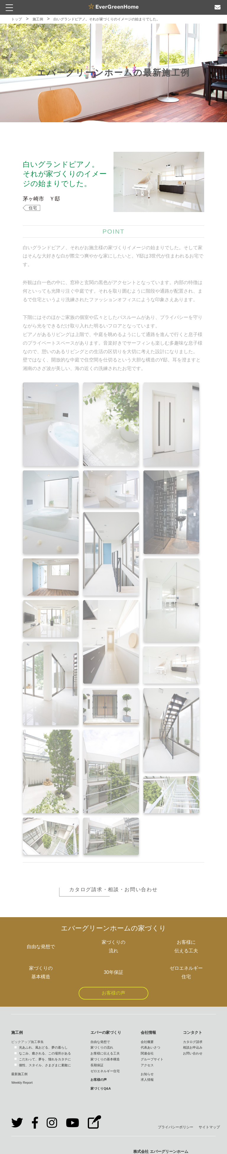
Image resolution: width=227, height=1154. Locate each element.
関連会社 (147, 1053)
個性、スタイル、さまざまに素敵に (45, 1065)
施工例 (38, 19)
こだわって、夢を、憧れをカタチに (45, 1059)
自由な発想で (100, 1042)
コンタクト (192, 1032)
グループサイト (152, 1059)
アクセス (147, 1065)
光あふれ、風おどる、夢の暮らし (43, 1047)
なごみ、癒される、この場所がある (45, 1053)
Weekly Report (22, 1082)
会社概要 (147, 1042)
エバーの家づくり (105, 1032)
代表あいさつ (150, 1047)
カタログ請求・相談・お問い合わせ (113, 889)
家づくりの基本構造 (105, 1059)
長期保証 (96, 1065)
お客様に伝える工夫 (105, 1053)
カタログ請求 (192, 1042)
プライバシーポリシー (175, 1127)
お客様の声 (113, 992)
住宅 (33, 208)
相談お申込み (192, 1047)
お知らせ (147, 1074)
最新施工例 (19, 1074)
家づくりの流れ (101, 1047)
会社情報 (148, 1032)
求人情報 (147, 1079)
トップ (16, 19)
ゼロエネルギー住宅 (105, 1071)
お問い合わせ (192, 1053)
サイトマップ (209, 1127)
